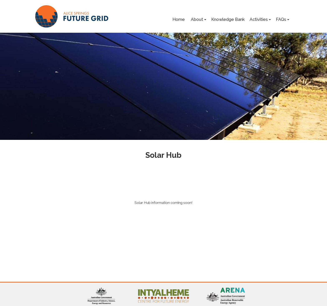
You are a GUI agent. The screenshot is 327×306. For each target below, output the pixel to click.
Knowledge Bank (228, 19)
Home (178, 19)
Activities (259, 19)
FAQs (281, 19)
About (197, 19)
